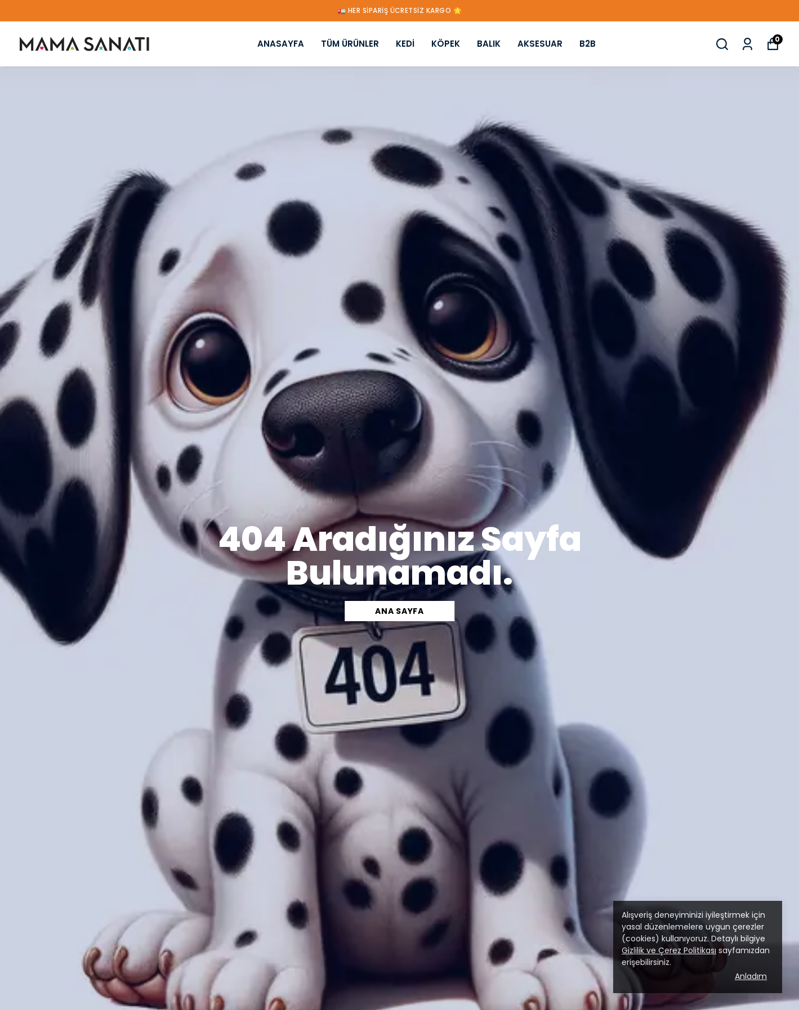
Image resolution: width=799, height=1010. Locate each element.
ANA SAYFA (399, 611)
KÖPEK (445, 44)
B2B (587, 44)
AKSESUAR (540, 44)
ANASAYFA (280, 44)
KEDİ (405, 44)
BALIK (489, 44)
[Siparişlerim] (747, 44)
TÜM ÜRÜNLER (350, 44)
